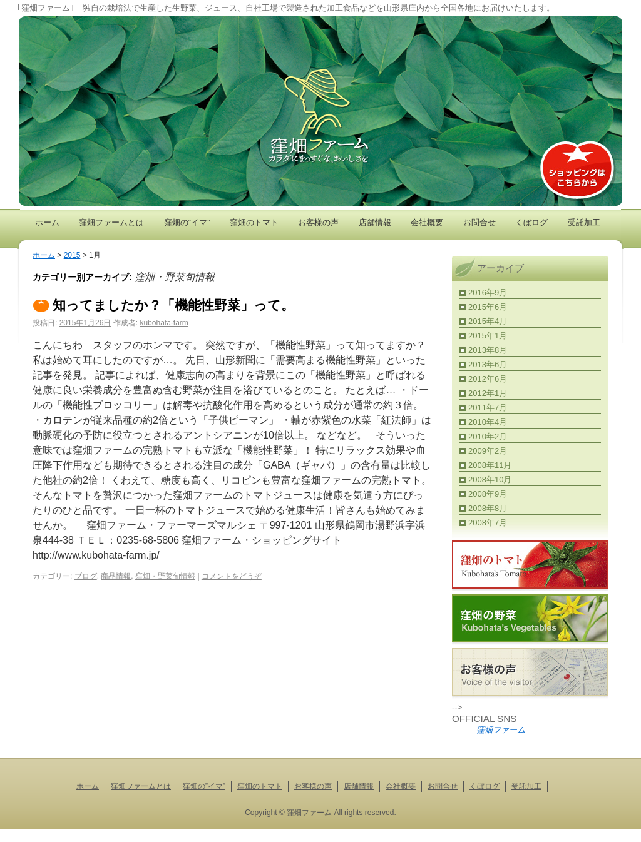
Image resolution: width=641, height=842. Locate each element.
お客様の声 (318, 222)
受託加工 (584, 222)
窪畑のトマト (254, 222)
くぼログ (531, 222)
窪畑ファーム (500, 729)
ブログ (85, 576)
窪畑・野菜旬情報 (165, 576)
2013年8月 (487, 350)
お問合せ (479, 222)
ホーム (47, 222)
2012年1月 (487, 393)
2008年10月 (489, 479)
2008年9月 (487, 494)
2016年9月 (487, 292)
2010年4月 (487, 422)
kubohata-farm (164, 322)
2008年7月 (487, 522)
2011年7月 (487, 407)
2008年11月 (489, 465)
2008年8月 (487, 508)
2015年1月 (487, 335)
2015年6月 (487, 307)
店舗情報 (375, 222)
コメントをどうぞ (232, 576)
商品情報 (116, 576)
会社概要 (427, 222)
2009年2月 (487, 450)
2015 (72, 255)
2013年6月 (487, 364)
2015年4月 (487, 321)
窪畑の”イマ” (187, 222)
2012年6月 (487, 378)
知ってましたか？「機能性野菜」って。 (173, 305)
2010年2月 (487, 436)
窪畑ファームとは (111, 222)
